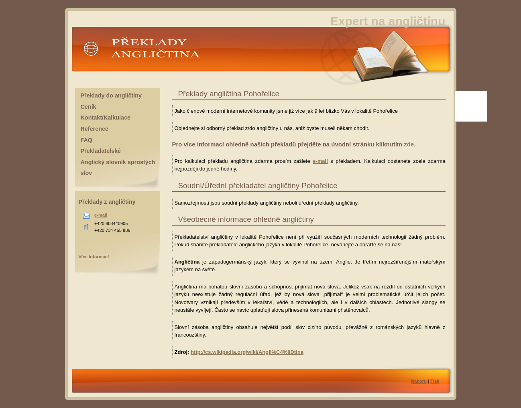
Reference (94, 129)
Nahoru (419, 381)
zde (409, 144)
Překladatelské (101, 151)
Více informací (94, 256)
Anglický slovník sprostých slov (118, 168)
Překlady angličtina (140, 51)
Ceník (88, 107)
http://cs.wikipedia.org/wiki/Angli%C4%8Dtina (247, 352)
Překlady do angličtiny (111, 95)
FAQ (87, 140)
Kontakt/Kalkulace (106, 117)
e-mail (320, 161)
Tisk (434, 381)
